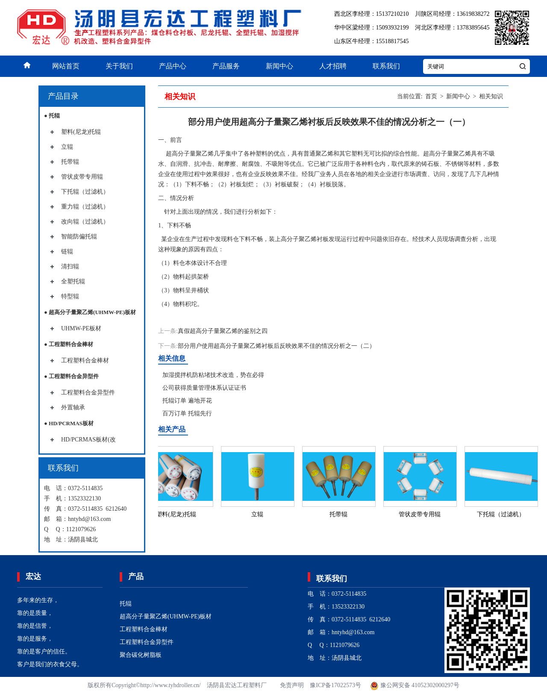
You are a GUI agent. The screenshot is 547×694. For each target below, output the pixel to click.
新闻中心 (279, 66)
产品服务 (226, 66)
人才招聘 (333, 66)
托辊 (126, 603)
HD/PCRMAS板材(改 (88, 439)
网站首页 (65, 66)
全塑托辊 (73, 281)
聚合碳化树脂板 (141, 655)
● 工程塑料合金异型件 (71, 376)
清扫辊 (70, 266)
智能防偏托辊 (79, 236)
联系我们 (386, 66)
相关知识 (491, 96)
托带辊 (70, 162)
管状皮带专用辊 (82, 177)
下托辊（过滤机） (85, 191)
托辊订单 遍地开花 (187, 400)
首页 (431, 96)
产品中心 (172, 66)
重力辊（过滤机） (85, 206)
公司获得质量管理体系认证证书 (204, 388)
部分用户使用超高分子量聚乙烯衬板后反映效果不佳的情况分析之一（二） (276, 346)
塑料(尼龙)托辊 (81, 132)
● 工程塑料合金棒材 (68, 344)
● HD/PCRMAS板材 (69, 423)
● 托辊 (52, 115)
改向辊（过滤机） (85, 221)
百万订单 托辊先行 (187, 413)
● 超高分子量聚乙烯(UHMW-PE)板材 (90, 312)
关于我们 (119, 66)
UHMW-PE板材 (81, 328)
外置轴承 (73, 407)
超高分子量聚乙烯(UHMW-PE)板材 (166, 616)
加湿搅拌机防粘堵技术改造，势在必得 (213, 375)
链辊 (67, 251)
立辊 (67, 147)
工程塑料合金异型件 (88, 392)
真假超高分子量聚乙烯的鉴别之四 (223, 331)
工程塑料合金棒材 (85, 360)
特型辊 (70, 296)
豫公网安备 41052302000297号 (414, 685)
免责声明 (292, 685)
